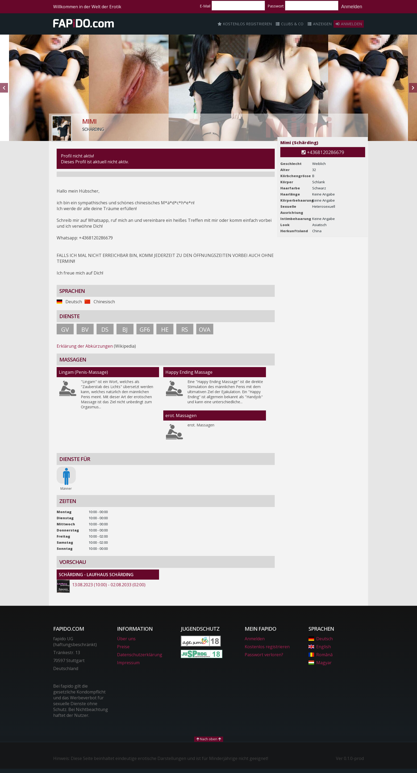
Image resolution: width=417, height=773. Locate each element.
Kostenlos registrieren (245, 23)
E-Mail (205, 6)
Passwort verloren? (264, 655)
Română (320, 655)
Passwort (276, 6)
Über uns (126, 639)
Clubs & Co (290, 23)
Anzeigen (319, 23)
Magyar (320, 663)
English (319, 647)
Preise (123, 647)
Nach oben (208, 739)
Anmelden (351, 6)
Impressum (128, 663)
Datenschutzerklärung (139, 655)
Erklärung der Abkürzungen (85, 346)
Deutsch (320, 639)
